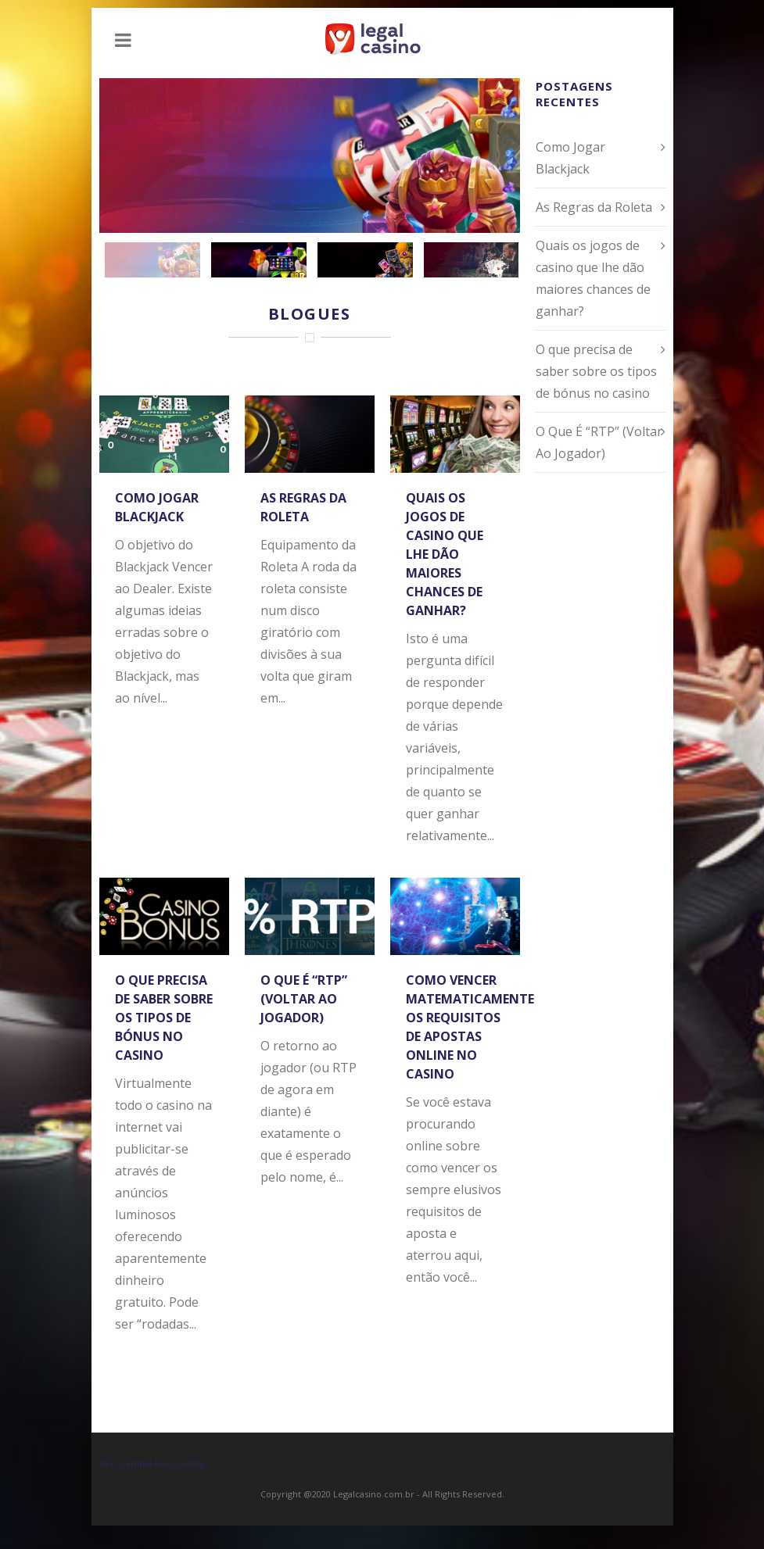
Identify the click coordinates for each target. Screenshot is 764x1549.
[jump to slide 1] (152, 259)
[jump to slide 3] (365, 259)
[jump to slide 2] (258, 259)
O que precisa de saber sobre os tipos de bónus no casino (164, 1017)
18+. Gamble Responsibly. (153, 1463)
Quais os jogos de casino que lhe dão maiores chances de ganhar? (444, 554)
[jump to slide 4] (471, 259)
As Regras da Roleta (594, 207)
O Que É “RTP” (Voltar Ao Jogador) (303, 998)
